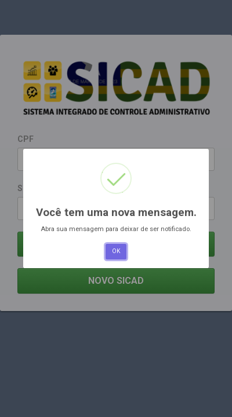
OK (116, 251)
